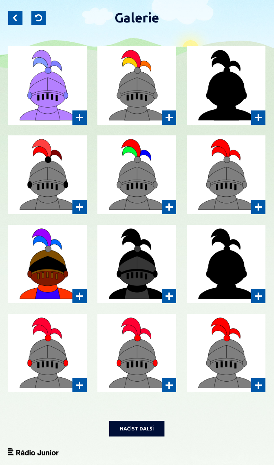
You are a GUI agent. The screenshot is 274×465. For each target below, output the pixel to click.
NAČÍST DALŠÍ (137, 429)
